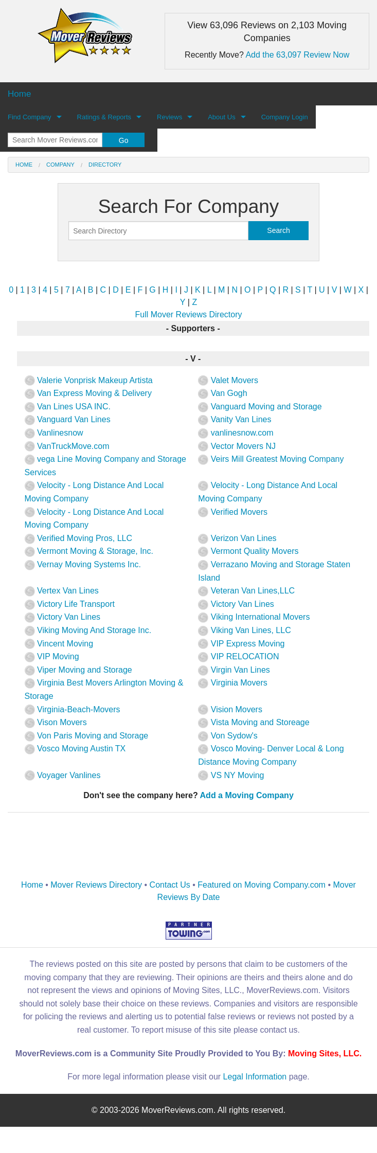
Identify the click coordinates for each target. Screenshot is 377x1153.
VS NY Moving (231, 775)
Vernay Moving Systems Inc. (83, 564)
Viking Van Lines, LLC (244, 630)
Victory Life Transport (70, 604)
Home (23, 164)
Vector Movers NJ (237, 446)
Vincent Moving (59, 643)
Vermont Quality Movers (248, 551)
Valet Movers (228, 380)
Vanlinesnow (54, 432)
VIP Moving (52, 656)
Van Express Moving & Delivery (88, 393)
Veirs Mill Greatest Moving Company (271, 459)
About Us (221, 117)
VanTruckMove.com (67, 446)
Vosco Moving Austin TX (75, 748)
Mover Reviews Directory (96, 884)
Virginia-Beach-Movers (72, 709)
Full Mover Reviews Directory (188, 314)
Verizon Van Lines (237, 538)
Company (60, 164)
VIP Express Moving (241, 643)
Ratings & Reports (104, 117)
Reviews (169, 117)
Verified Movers (232, 512)
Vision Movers (230, 709)
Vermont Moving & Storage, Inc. (89, 551)
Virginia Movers (232, 682)
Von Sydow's (228, 735)
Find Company (29, 117)
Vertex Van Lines (62, 590)
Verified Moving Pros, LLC (78, 538)
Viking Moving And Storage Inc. (88, 630)
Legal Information (255, 1076)
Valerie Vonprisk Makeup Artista (89, 380)
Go (124, 140)
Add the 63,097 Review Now (297, 54)
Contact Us (170, 884)
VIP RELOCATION (238, 656)
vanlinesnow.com (235, 432)
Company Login (284, 117)
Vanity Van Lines (234, 419)
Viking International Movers (254, 616)
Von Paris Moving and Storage (87, 735)
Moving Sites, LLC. (325, 1053)
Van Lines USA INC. (68, 406)
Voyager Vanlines (63, 775)
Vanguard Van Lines (68, 419)
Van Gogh (222, 393)
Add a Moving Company (247, 795)
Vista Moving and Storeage (253, 722)
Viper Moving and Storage (78, 669)
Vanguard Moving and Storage (259, 406)
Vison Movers (56, 722)
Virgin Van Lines (234, 669)
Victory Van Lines (236, 604)
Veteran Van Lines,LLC (246, 590)
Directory (104, 164)
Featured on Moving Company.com (262, 884)
